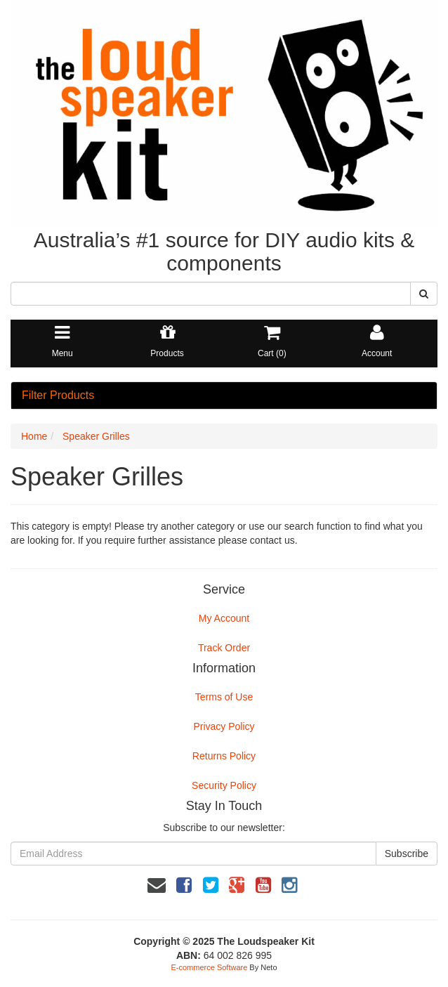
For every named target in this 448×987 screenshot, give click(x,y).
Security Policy (224, 785)
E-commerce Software (209, 967)
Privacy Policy (223, 726)
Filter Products (58, 395)
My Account (224, 618)
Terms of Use (224, 696)
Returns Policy (224, 756)
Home (34, 436)
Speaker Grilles (96, 436)
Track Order (224, 647)
